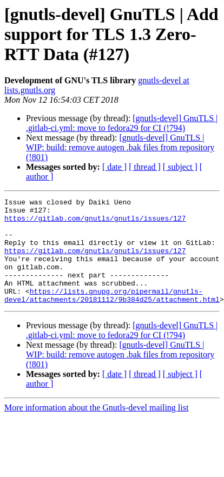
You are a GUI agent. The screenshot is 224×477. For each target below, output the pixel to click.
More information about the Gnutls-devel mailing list (96, 428)
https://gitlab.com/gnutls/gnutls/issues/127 (95, 223)
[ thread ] (145, 166)
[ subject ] (180, 166)
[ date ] (114, 166)
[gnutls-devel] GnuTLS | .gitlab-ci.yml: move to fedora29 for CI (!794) (122, 123)
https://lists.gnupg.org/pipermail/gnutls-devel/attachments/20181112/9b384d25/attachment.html (112, 315)
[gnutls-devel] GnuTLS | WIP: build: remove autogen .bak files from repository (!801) (120, 147)
